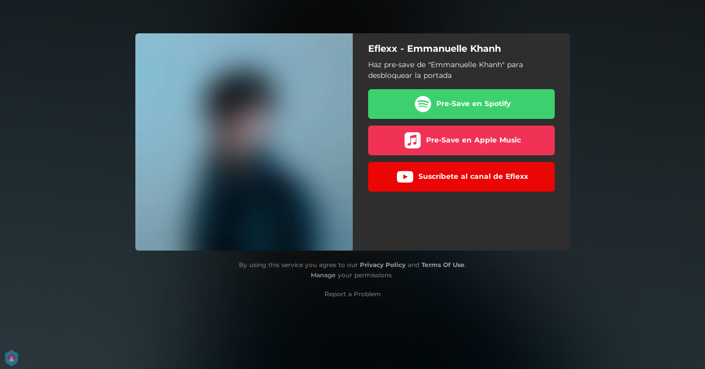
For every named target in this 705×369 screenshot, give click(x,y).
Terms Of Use (443, 265)
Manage (323, 275)
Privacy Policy (383, 265)
